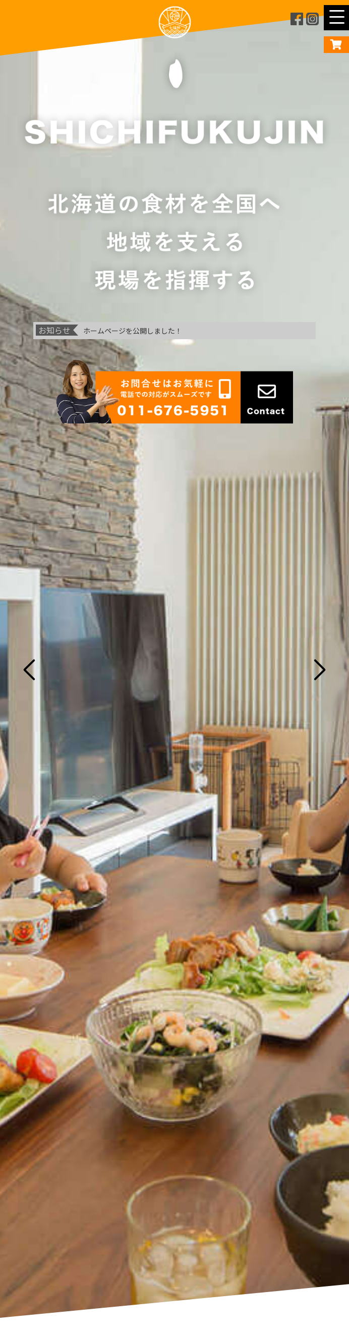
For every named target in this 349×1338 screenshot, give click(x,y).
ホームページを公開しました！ (132, 331)
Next (321, 669)
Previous (28, 669)
